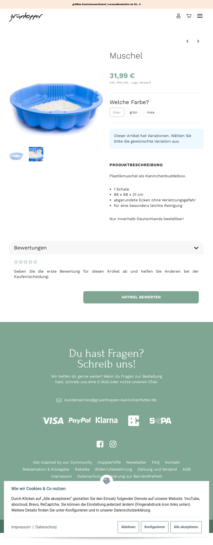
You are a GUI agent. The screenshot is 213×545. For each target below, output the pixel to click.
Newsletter (136, 462)
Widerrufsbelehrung (113, 469)
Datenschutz (46, 527)
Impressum (21, 527)
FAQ (156, 462)
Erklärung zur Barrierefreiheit (134, 476)
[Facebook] (100, 444)
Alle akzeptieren (185, 527)
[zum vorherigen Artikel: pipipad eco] (187, 41)
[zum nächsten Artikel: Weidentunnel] (198, 41)
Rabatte (82, 469)
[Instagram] (113, 444)
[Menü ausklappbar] (200, 16)
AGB (186, 469)
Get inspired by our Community (62, 462)
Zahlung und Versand (157, 469)
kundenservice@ (110, 400)
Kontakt (172, 462)
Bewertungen (106, 248)
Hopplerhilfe (109, 462)
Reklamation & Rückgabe (46, 469)
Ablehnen (128, 527)
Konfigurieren (154, 527)
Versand (145, 82)
